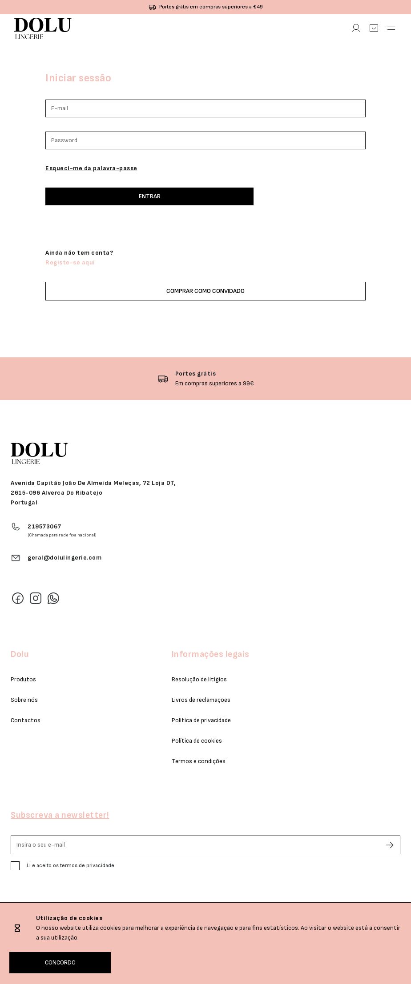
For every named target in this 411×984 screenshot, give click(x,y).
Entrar (150, 196)
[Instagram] (35, 598)
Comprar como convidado (205, 291)
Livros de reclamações (201, 700)
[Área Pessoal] (356, 28)
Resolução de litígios (199, 679)
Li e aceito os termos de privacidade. (71, 865)
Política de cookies (197, 740)
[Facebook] (18, 598)
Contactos (25, 720)
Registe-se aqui (70, 262)
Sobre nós (24, 700)
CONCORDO (60, 962)
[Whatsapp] (53, 598)
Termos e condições (199, 761)
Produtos (23, 679)
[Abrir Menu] (391, 28)
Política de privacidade (201, 720)
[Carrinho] (373, 28)
